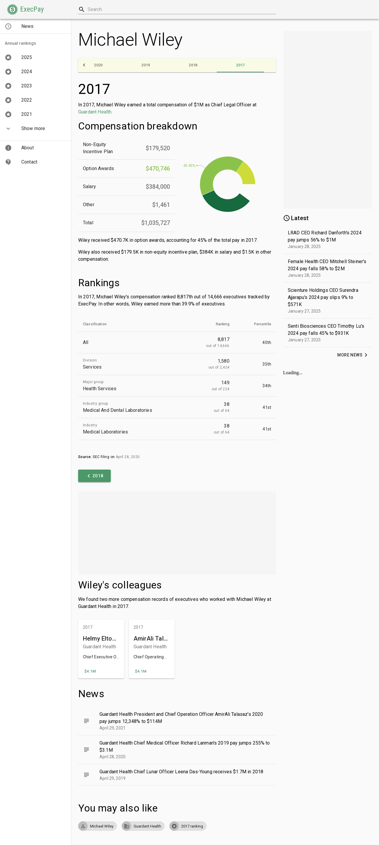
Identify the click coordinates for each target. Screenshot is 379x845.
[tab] (98, 65)
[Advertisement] (177, 533)
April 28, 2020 (128, 457)
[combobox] (177, 9)
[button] (25, 9)
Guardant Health (94, 112)
